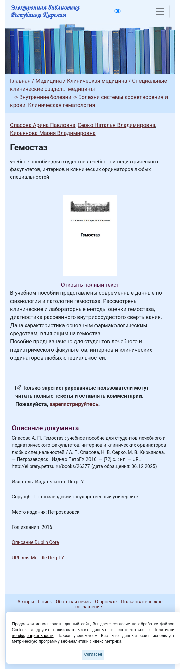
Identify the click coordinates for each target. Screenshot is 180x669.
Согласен (93, 654)
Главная (20, 81)
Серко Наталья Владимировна (116, 125)
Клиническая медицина (97, 81)
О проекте (106, 601)
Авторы (25, 601)
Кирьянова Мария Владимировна (53, 133)
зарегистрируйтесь (74, 404)
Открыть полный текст (90, 285)
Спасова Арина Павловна (42, 125)
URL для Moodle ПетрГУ (38, 557)
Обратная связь (73, 601)
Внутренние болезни (45, 97)
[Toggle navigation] (160, 11)
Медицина (48, 81)
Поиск (45, 601)
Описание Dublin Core (35, 542)
